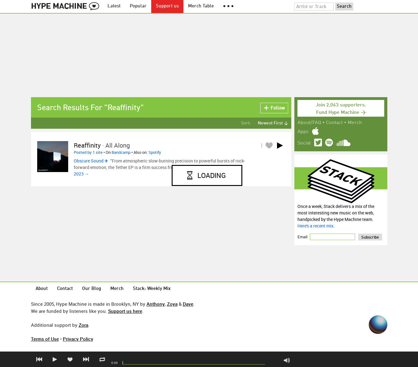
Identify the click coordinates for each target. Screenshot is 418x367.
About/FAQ (309, 122)
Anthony (156, 304)
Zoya (172, 304)
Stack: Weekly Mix (152, 289)
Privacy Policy (78, 339)
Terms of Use (45, 339)
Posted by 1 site (88, 152)
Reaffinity (87, 145)
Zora (83, 325)
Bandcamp (121, 152)
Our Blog (91, 289)
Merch (355, 122)
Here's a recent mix (315, 226)
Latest (114, 6)
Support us (167, 6)
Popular (138, 6)
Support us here (125, 311)
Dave (188, 304)
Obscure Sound (88, 161)
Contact (334, 122)
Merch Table (201, 6)
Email (302, 237)
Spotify (154, 152)
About (42, 289)
